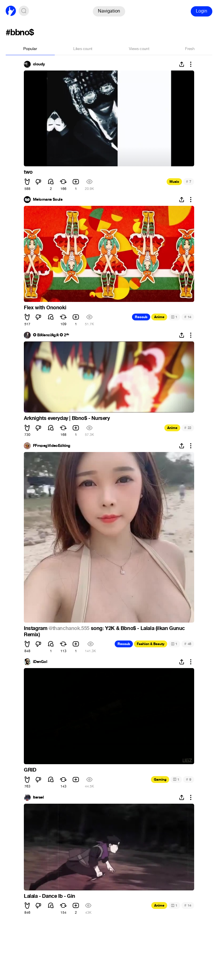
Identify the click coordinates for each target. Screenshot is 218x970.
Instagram (36, 628)
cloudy (39, 64)
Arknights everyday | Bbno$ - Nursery (67, 418)
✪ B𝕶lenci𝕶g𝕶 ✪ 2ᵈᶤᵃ (51, 335)
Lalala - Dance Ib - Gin (49, 896)
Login (201, 11)
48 (187, 643)
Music (174, 181)
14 (187, 317)
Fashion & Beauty (150, 644)
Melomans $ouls (47, 200)
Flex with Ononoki (45, 307)
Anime (159, 317)
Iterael (38, 797)
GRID (30, 769)
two (28, 172)
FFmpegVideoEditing (51, 446)
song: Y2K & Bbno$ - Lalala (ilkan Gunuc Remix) (104, 631)
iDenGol (40, 662)
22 (187, 427)
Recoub (141, 317)
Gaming (160, 779)
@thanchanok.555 (69, 628)
